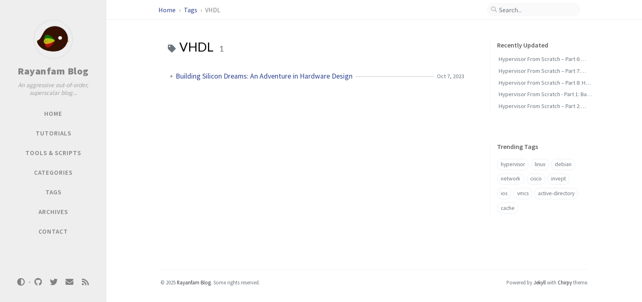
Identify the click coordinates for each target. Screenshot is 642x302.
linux (540, 164)
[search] (536, 10)
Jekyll (539, 282)
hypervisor (513, 164)
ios (504, 193)
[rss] (85, 282)
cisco (536, 178)
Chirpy (565, 282)
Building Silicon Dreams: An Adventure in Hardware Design (264, 76)
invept (558, 178)
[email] (69, 282)
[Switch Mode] (21, 282)
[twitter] (53, 282)
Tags (191, 10)
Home (167, 10)
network (510, 178)
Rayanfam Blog (53, 71)
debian (563, 164)
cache (508, 208)
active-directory (556, 193)
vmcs (523, 193)
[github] (38, 282)
